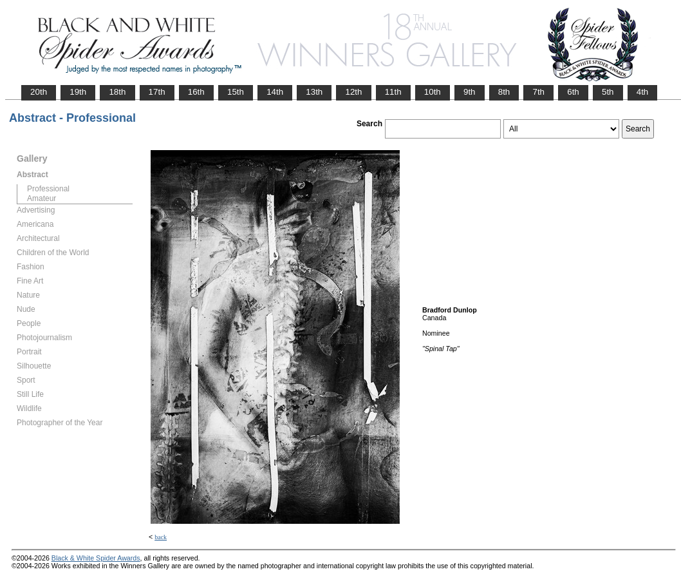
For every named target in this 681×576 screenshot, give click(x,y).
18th (117, 92)
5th (608, 92)
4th (643, 92)
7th (538, 92)
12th (353, 92)
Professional (48, 188)
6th (573, 92)
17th (157, 92)
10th (432, 92)
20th (38, 92)
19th (77, 92)
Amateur (41, 198)
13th (314, 92)
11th (393, 92)
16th (196, 92)
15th (235, 92)
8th (504, 92)
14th (274, 92)
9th (469, 92)
